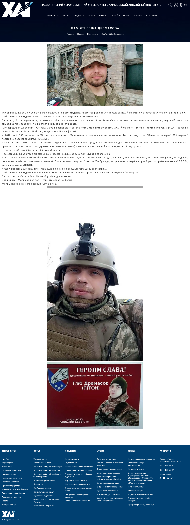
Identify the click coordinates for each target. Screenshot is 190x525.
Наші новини (92, 34)
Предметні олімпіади (42, 463)
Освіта (91, 15)
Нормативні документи (12, 478)
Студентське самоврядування (78, 470)
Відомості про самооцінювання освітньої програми (110, 499)
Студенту (79, 15)
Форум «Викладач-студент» (77, 501)
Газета (5, 501)
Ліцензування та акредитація (109, 469)
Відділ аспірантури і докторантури (136, 464)
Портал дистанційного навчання (79, 466)
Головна (70, 34)
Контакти (151, 15)
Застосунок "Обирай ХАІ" (44, 506)
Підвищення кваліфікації (107, 490)
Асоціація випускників (11, 497)
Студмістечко (71, 463)
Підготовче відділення (43, 496)
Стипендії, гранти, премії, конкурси (139, 499)
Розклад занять (72, 459)
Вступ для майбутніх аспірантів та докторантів (47, 475)
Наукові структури (136, 469)
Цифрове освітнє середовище (109, 487)
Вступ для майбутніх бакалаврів (47, 466)
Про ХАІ (5, 459)
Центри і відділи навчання (107, 483)
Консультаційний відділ (43, 492)
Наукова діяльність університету (142, 459)
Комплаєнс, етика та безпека (15, 489)
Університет (52, 15)
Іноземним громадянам (44, 480)
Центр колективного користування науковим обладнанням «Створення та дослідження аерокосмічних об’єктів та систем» (140, 478)
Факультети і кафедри (106, 459)
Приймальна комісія (42, 488)
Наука (102, 15)
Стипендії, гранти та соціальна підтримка (78, 475)
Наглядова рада (9, 474)
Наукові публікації (136, 487)
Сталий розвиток (119, 15)
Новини (137, 15)
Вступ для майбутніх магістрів (46, 470)
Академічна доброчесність (108, 494)
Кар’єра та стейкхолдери (76, 480)
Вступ (66, 15)
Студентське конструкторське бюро (78, 489)
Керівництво (7, 463)
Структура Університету (12, 470)
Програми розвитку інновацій (141, 504)
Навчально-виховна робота (77, 484)
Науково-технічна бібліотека (140, 494)
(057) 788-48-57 (167, 466)
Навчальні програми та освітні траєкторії (109, 464)
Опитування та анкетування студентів (77, 495)
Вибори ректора (9, 504)
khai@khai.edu (165, 474)
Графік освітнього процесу (108, 473)
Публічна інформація (11, 485)
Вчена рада (7, 466)
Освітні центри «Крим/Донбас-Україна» (47, 500)
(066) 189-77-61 (167, 470)
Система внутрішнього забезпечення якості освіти (108, 478)
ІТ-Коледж (38, 484)
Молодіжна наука (135, 490)
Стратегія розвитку (10, 482)
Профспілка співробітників (13, 493)
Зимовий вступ (40, 459)
